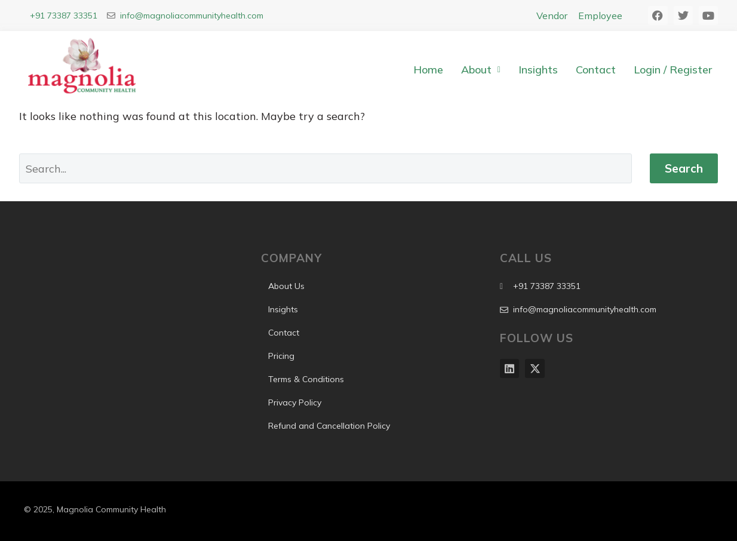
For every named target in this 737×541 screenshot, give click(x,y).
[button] (480, 70)
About (480, 69)
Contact (596, 69)
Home (428, 69)
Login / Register (673, 69)
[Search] (325, 168)
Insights (538, 69)
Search (684, 168)
